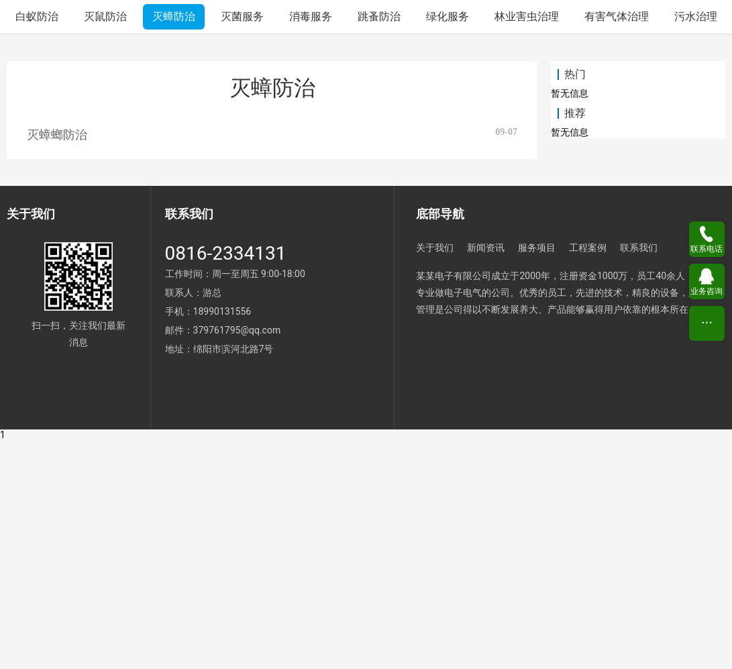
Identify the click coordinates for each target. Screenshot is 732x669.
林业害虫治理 (526, 245)
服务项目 (537, 476)
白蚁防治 (36, 245)
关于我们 (435, 476)
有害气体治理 (616, 245)
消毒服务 (310, 245)
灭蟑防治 (173, 245)
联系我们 (639, 476)
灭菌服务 (242, 245)
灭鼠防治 (105, 245)
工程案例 (588, 476)
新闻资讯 (486, 476)
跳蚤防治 (379, 245)
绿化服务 (447, 245)
